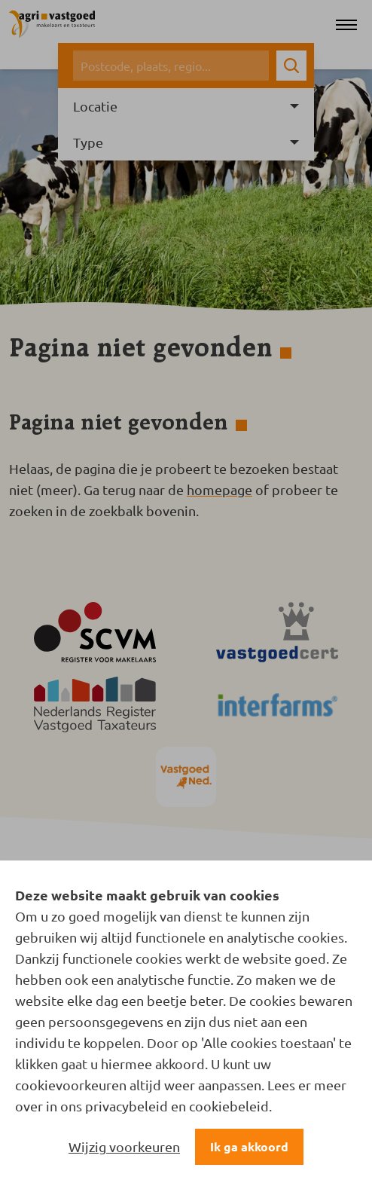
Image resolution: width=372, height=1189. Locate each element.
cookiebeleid (229, 1106)
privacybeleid (126, 1106)
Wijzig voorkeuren (124, 1146)
